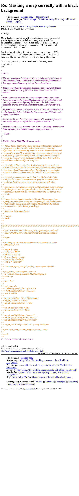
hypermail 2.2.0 (29, 389)
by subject (61, 382)
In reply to (62, 19)
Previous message (47, 19)
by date (39, 382)
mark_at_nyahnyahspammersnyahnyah (38, 26)
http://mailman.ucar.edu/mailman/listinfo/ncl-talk (22, 351)
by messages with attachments (21, 384)
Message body (27, 17)
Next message (30, 19)
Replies (18, 22)
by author (72, 382)
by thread (50, 382)
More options (42, 17)
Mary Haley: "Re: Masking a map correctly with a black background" (47, 370)
